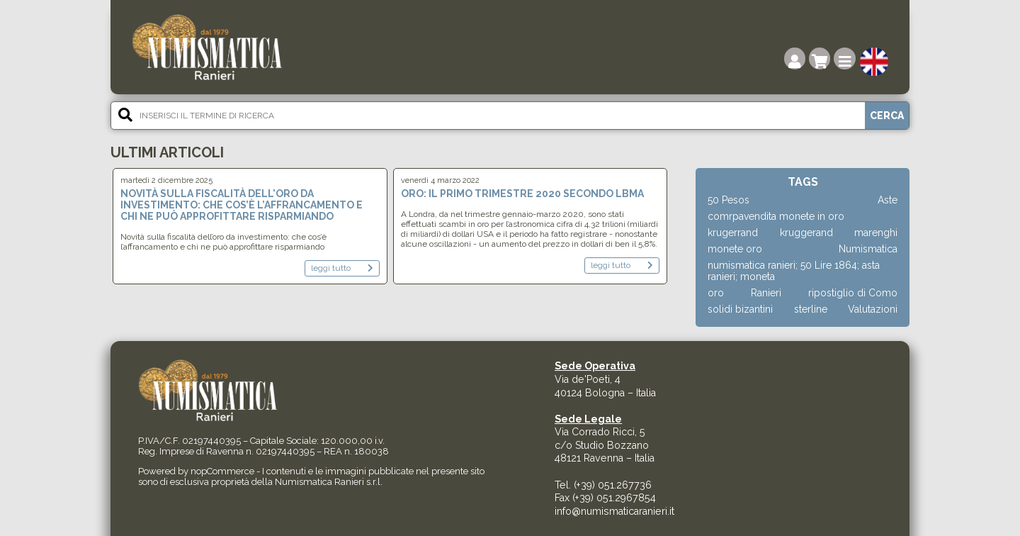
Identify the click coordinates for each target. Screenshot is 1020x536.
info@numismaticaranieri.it (614, 511)
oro (716, 292)
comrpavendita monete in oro (776, 216)
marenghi (875, 232)
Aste (887, 200)
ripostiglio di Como (852, 292)
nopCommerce (222, 471)
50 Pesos (728, 200)
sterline (810, 309)
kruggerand (806, 232)
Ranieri (766, 292)
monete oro (735, 249)
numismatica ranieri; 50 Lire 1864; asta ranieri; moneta (794, 270)
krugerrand (733, 232)
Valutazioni (872, 309)
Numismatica (868, 249)
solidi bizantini (740, 309)
